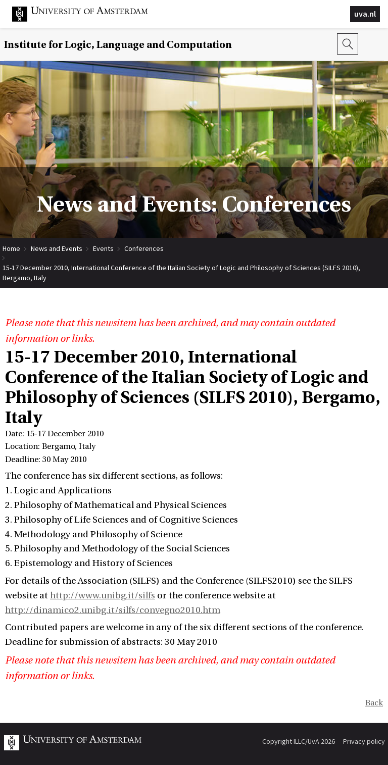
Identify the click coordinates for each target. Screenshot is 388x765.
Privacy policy (364, 741)
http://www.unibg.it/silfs (102, 595)
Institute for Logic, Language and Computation (118, 44)
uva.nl (365, 14)
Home (11, 248)
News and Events (56, 248)
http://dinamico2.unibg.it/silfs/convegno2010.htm (112, 610)
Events (103, 248)
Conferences (144, 248)
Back (374, 702)
